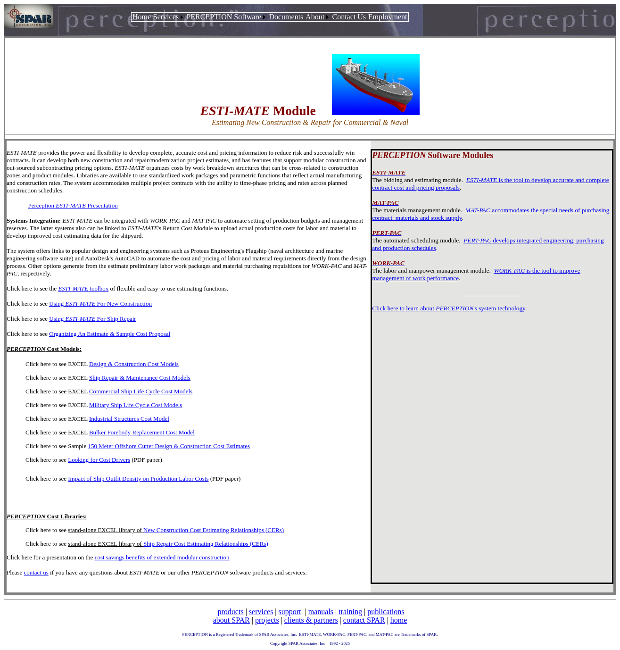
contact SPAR (364, 620)
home (398, 620)
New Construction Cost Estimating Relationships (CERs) (213, 529)
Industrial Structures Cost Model (129, 418)
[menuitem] (142, 17)
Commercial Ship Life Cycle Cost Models (140, 391)
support (290, 612)
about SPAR (231, 620)
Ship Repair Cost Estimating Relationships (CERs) (205, 543)
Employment (387, 17)
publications (385, 612)
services (261, 612)
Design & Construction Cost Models (134, 363)
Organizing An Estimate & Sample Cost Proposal (109, 333)
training (350, 612)
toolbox (83, 288)
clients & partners (311, 620)
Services (166, 17)
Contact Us (349, 17)
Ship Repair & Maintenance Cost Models (139, 377)
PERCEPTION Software (223, 17)
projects (267, 620)
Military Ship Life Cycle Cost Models (135, 404)
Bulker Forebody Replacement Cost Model (142, 432)
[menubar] (270, 17)
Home (141, 17)
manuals (320, 612)
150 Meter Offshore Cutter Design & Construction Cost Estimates (169, 446)
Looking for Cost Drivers (99, 459)
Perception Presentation (73, 205)
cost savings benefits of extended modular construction (162, 557)
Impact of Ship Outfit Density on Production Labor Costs (138, 478)
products (231, 612)
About (315, 17)
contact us (36, 572)
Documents (286, 17)
